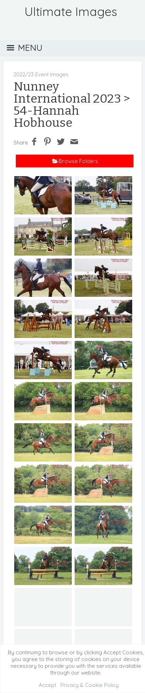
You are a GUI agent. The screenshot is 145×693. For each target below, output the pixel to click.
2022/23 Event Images (41, 74)
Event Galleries (72, 622)
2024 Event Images (66, 609)
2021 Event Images (94, 615)
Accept (47, 685)
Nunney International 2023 (67, 92)
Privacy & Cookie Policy (89, 685)
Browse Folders (78, 161)
